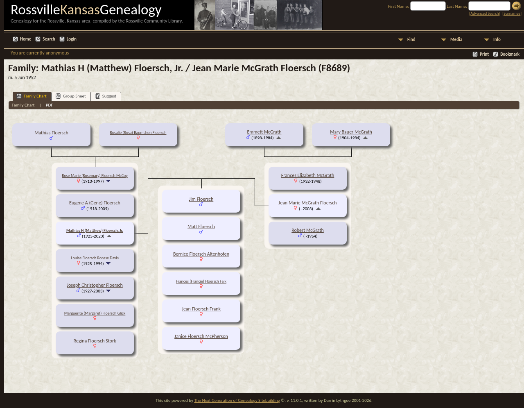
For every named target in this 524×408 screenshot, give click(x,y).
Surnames (512, 13)
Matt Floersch (201, 226)
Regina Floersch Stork (94, 341)
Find (411, 39)
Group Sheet (71, 96)
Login (72, 39)
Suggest (106, 96)
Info (497, 39)
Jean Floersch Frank (201, 309)
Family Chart (31, 96)
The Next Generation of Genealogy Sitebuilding (237, 400)
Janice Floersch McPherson (201, 336)
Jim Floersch (201, 199)
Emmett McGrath (264, 132)
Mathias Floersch (51, 133)
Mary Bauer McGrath (351, 132)
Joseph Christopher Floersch (95, 285)
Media (456, 39)
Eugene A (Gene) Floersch (94, 203)
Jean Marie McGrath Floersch (307, 203)
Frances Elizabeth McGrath (307, 175)
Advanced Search (484, 13)
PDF (49, 105)
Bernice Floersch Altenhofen (201, 254)
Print (484, 54)
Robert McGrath (307, 230)
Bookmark (509, 54)
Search (49, 39)
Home (25, 39)
